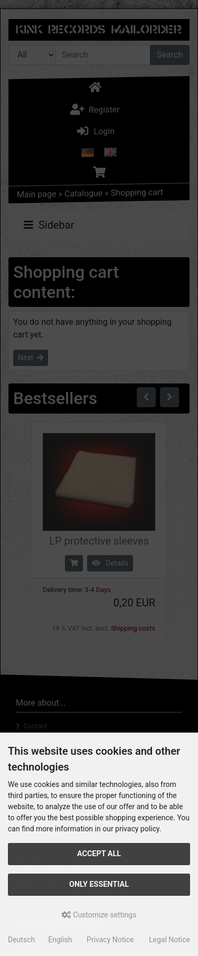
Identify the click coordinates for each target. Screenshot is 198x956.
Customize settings (99, 915)
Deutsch (21, 939)
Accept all (99, 853)
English (60, 939)
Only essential (99, 884)
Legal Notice (169, 939)
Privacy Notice (110, 939)
